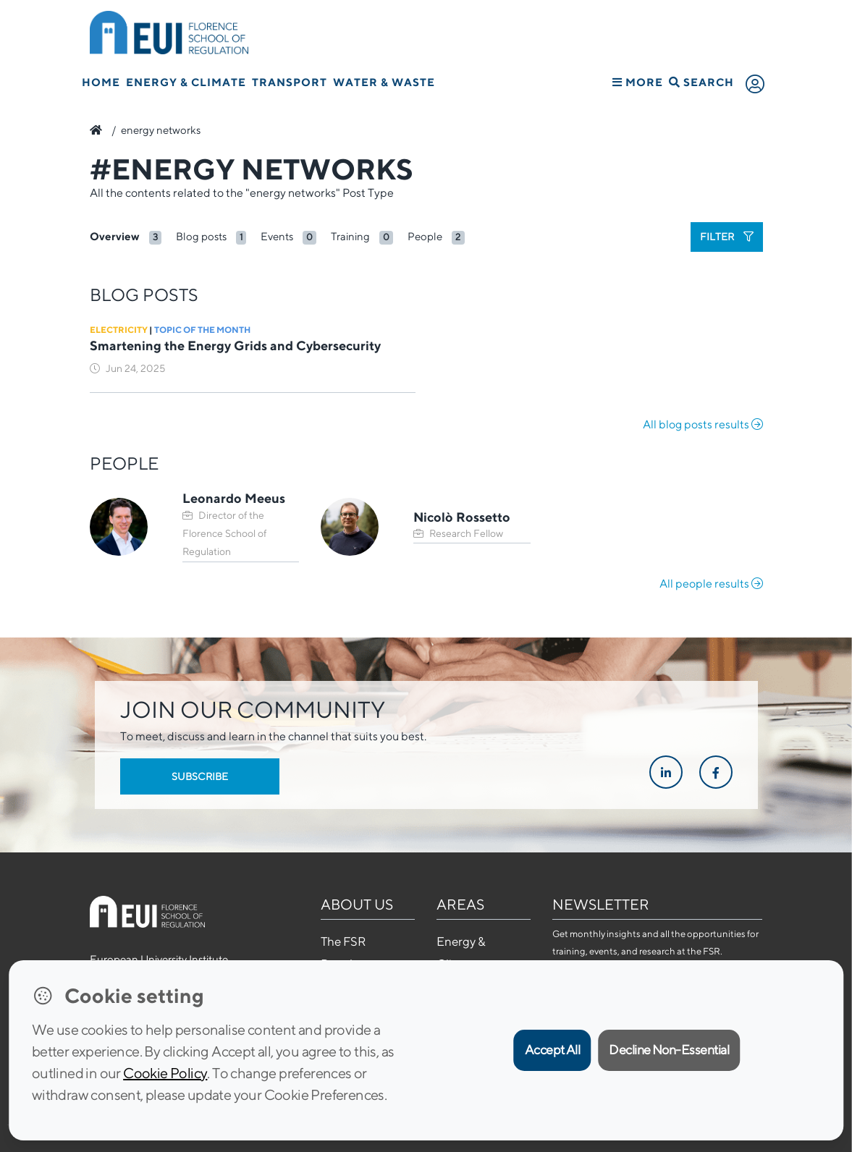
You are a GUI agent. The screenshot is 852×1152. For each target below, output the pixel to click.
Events (277, 236)
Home (101, 82)
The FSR (343, 941)
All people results (711, 583)
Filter (727, 236)
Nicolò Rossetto (461, 517)
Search (701, 82)
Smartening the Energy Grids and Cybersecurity (235, 345)
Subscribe (200, 776)
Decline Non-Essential (669, 1049)
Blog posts (201, 236)
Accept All (553, 1049)
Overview (115, 236)
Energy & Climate (186, 82)
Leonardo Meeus (233, 498)
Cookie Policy (165, 1072)
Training (350, 236)
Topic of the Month (202, 329)
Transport (289, 82)
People (425, 236)
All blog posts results (703, 424)
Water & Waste (384, 82)
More (637, 82)
